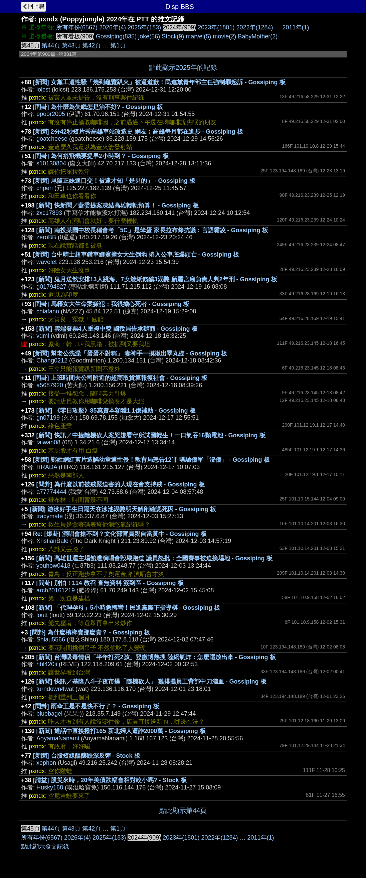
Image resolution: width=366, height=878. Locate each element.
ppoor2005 (50, 114)
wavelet (46, 262)
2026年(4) (112, 27)
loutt (42, 615)
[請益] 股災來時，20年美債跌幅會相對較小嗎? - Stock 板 (110, 780)
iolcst (43, 89)
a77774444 (51, 491)
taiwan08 (48, 442)
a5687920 (49, 385)
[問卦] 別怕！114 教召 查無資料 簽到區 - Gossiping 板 (110, 583)
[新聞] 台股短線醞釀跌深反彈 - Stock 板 (86, 755)
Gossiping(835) (116, 36)
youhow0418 (53, 565)
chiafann (47, 311)
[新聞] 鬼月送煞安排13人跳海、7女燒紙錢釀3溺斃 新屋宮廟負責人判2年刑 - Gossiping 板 (156, 279)
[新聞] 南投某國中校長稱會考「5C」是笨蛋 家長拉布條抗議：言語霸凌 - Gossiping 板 (152, 230)
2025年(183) (144, 27)
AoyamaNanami (57, 738)
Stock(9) (173, 36)
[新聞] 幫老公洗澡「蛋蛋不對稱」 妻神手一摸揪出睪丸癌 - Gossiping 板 (130, 353)
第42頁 (91, 45)
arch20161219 (55, 590)
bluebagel (49, 713)
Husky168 (49, 787)
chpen (44, 188)
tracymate (49, 516)
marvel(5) (198, 36)
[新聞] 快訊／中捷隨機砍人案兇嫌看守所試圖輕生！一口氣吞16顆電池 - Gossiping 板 (150, 435)
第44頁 (50, 45)
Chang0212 (51, 360)
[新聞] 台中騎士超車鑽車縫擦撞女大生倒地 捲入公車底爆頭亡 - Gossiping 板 (136, 254)
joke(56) (149, 36)
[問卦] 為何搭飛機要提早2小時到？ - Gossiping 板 (101, 156)
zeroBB (46, 237)
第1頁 (118, 45)
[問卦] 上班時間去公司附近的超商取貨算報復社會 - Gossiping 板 (120, 378)
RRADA (46, 467)
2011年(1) (296, 27)
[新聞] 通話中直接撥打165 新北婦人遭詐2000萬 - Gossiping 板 (121, 731)
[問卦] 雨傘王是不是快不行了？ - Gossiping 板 (96, 706)
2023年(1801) (216, 27)
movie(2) (224, 36)
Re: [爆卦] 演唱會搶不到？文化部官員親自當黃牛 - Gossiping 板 (120, 534)
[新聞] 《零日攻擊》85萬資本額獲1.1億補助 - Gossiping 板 (116, 410)
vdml (42, 335)
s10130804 (51, 163)
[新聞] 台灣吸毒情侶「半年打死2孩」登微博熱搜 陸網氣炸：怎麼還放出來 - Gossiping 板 (156, 657)
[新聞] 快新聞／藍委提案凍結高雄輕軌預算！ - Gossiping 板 (117, 205)
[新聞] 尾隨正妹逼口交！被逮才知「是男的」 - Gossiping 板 (114, 180)
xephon (46, 762)
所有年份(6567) (77, 27)
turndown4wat (55, 689)
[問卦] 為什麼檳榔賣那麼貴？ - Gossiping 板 (90, 632)
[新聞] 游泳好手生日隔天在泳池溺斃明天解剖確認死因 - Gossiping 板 (123, 509)
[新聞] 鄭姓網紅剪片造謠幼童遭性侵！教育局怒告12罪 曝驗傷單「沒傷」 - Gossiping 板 (151, 459)
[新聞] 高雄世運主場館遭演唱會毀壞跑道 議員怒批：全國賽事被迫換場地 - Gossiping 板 (154, 558)
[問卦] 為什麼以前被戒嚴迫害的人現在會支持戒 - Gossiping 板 (120, 484)
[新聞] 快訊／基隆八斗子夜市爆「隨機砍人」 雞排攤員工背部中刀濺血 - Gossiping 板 (151, 681)
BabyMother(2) (258, 36)
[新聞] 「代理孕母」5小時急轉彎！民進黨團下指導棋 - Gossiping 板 (128, 607)
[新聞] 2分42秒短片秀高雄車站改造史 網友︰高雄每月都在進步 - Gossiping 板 (138, 131)
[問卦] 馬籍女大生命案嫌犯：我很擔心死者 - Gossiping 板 (111, 304)
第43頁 (71, 45)
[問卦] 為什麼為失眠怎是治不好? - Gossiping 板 (98, 107)
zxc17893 (49, 212)
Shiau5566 (50, 639)
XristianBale (52, 541)
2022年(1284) (254, 27)
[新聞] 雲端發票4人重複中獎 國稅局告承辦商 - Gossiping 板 (117, 328)
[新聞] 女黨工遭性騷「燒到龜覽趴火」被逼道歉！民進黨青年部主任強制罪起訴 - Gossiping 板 (159, 82)
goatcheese (51, 138)
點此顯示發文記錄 (45, 846)
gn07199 (48, 417)
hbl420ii (46, 664)
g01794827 (51, 286)
